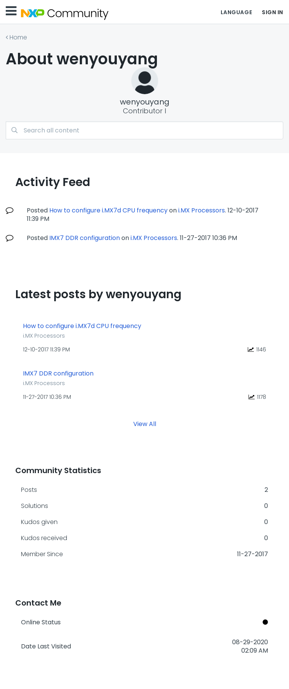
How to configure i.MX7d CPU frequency (108, 210)
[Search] (144, 130)
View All (144, 424)
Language (236, 12)
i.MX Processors (201, 210)
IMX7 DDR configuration (84, 237)
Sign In (272, 12)
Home (18, 37)
